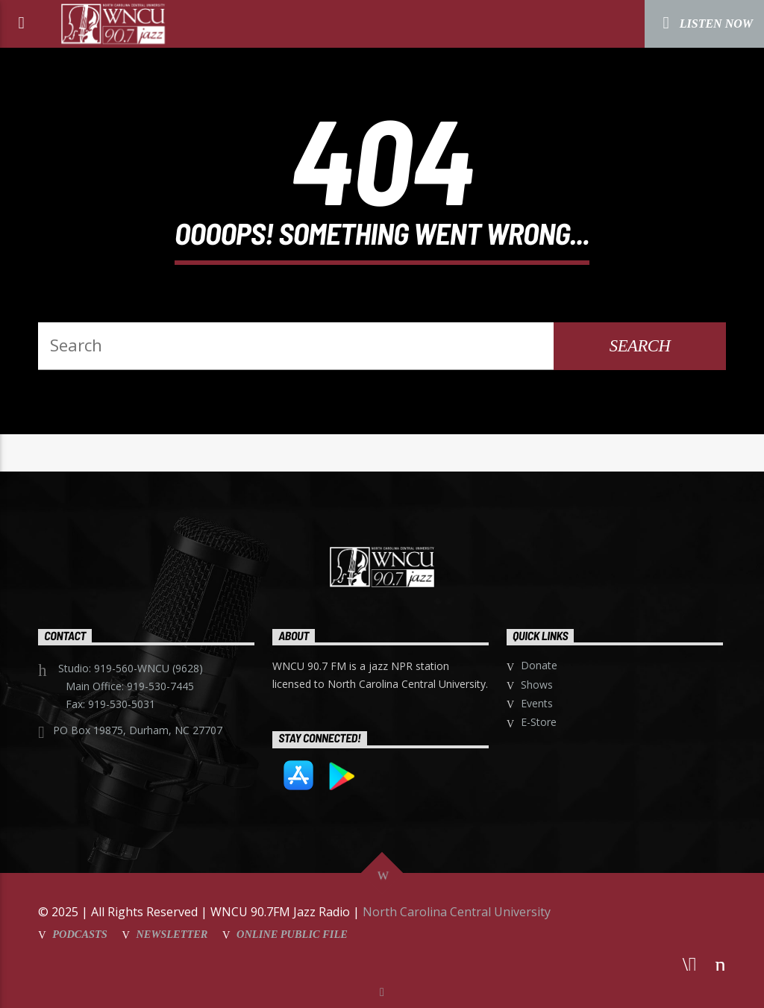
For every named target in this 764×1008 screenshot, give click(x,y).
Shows (537, 684)
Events (537, 703)
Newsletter (171, 934)
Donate (539, 665)
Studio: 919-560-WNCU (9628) (130, 668)
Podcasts (79, 934)
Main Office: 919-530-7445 (130, 686)
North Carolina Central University (457, 912)
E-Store (539, 722)
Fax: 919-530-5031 (110, 704)
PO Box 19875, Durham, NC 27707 (137, 730)
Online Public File (292, 934)
